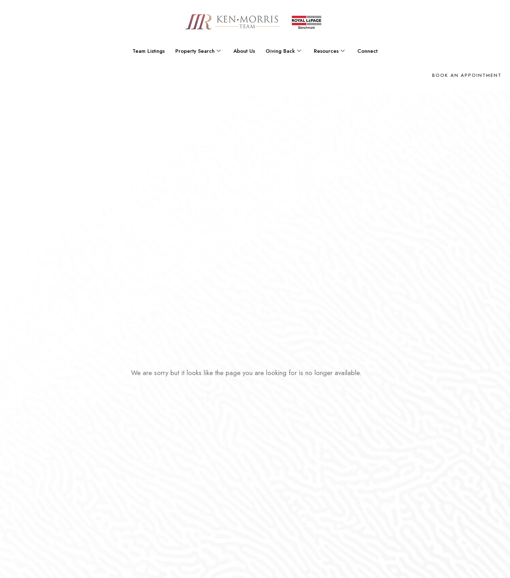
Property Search (198, 51)
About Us (244, 51)
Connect (367, 51)
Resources (329, 51)
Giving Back (283, 51)
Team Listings (148, 51)
